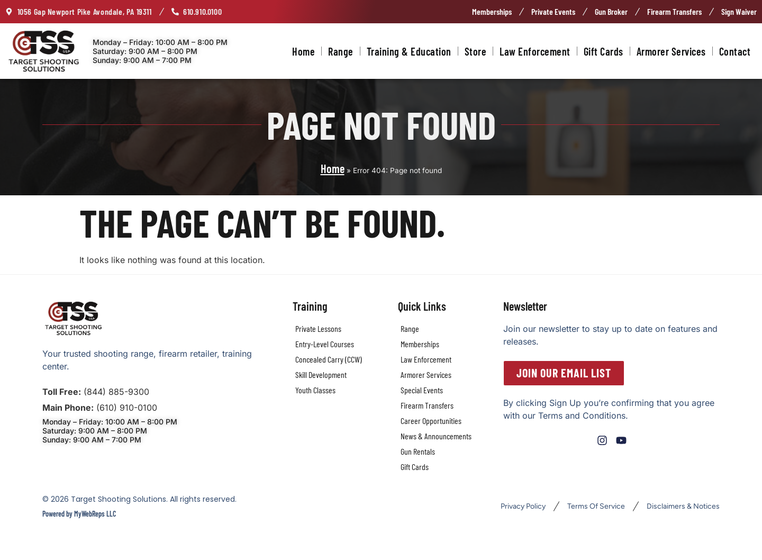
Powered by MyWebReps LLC (79, 513)
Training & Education (409, 51)
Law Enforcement (535, 51)
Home (303, 51)
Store (476, 51)
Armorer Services (671, 51)
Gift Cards (603, 51)
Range (340, 51)
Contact (735, 51)
